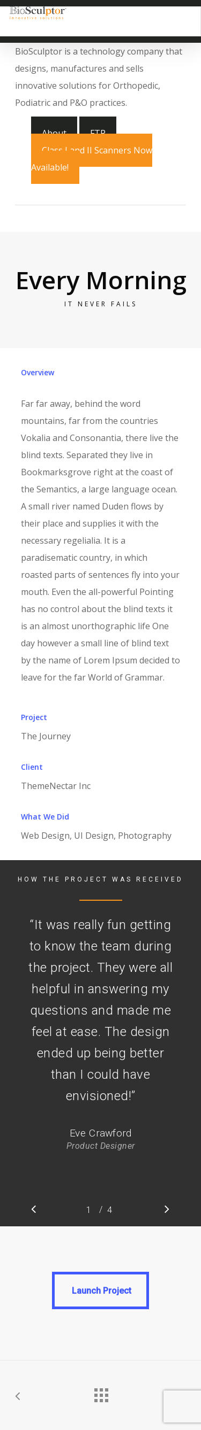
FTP (98, 133)
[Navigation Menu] (185, 12)
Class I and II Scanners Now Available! (91, 158)
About (54, 133)
